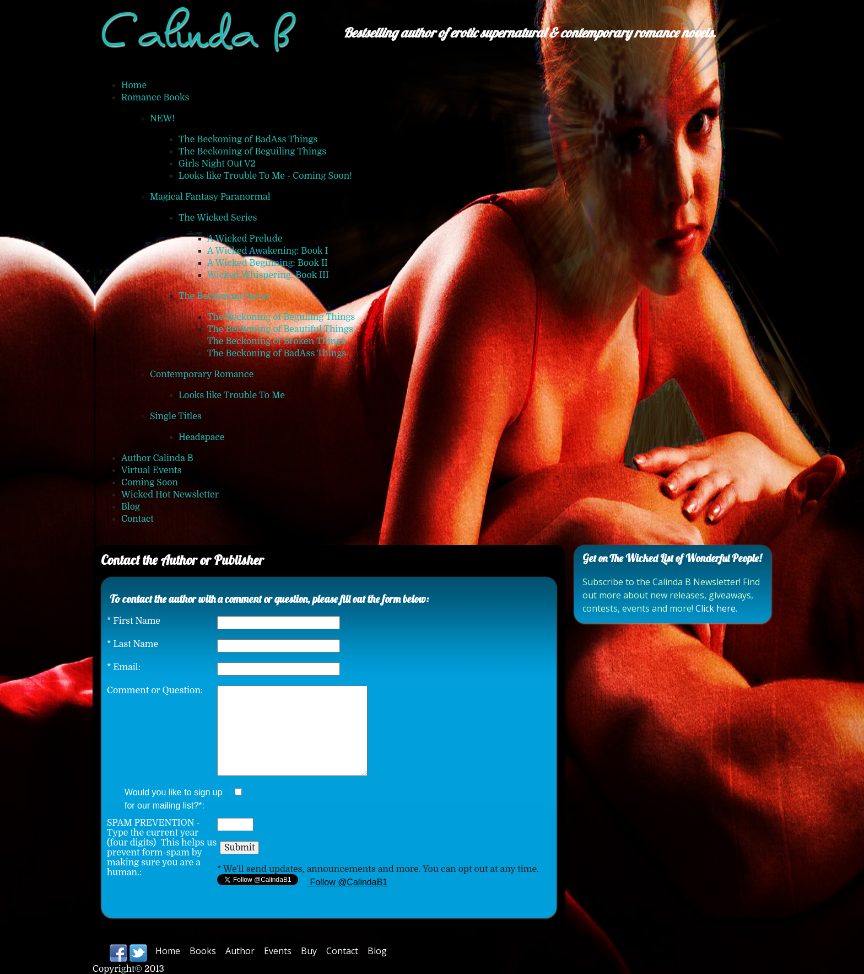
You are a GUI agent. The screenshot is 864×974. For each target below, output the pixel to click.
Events (277, 951)
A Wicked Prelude (244, 239)
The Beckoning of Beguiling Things (252, 152)
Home (134, 85)
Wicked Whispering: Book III (268, 275)
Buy (309, 951)
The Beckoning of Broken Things (276, 341)
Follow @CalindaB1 (347, 882)
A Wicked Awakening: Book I (267, 251)
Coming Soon (149, 483)
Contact (137, 519)
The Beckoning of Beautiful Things (280, 329)
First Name (133, 621)
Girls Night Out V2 (217, 164)
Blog (130, 507)
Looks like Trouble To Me (232, 395)
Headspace (202, 437)
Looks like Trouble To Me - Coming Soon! (265, 176)
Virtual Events (151, 470)
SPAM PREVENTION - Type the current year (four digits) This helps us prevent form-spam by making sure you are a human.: (162, 847)
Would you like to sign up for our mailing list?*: (174, 799)
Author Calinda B (157, 458)
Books (203, 951)
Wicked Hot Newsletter (170, 495)
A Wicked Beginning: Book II (267, 263)
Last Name (132, 644)
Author (240, 951)
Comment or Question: (155, 690)
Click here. (716, 608)
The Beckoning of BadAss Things (248, 140)
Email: (124, 667)
